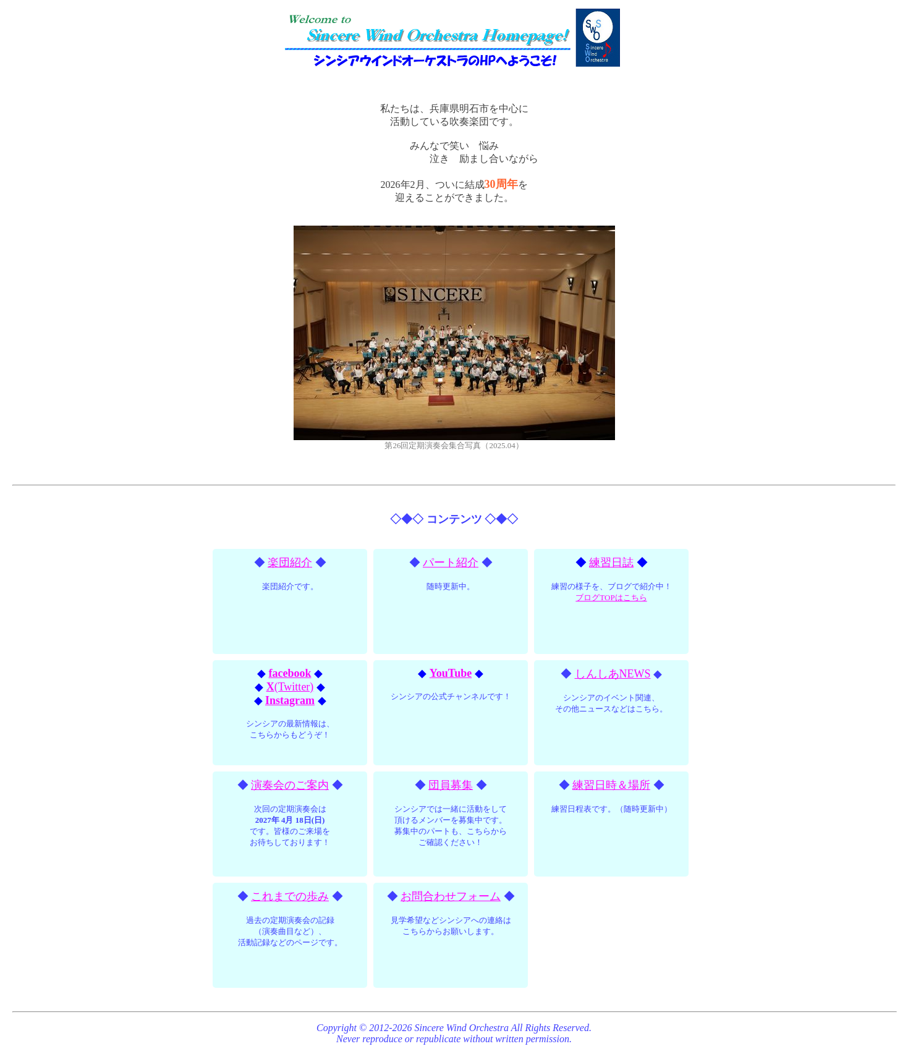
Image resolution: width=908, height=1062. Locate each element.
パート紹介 (450, 562)
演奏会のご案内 (290, 785)
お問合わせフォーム (451, 896)
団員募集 (450, 785)
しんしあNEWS (613, 674)
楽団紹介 (290, 562)
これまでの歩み (290, 896)
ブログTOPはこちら (611, 597)
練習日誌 (611, 562)
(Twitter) (290, 687)
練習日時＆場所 (611, 785)
